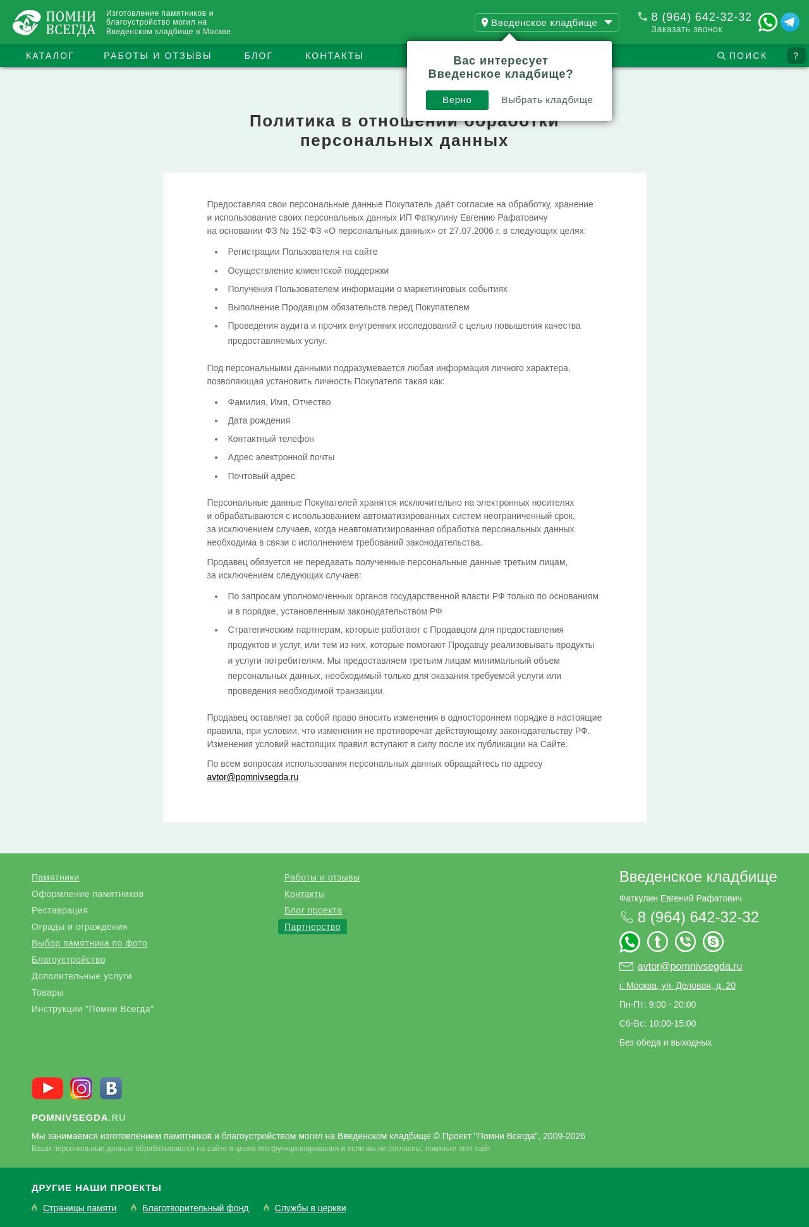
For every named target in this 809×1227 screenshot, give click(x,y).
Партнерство (312, 927)
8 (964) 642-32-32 (702, 17)
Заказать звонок (687, 29)
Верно (457, 99)
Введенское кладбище (698, 876)
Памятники (55, 877)
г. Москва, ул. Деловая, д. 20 (677, 985)
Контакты (334, 56)
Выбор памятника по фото (89, 943)
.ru (79, 1117)
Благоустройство (69, 960)
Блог (259, 56)
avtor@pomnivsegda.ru (253, 777)
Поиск (748, 56)
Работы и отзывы (158, 56)
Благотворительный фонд (195, 1208)
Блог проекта (313, 910)
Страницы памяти (79, 1208)
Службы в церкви (310, 1208)
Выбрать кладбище (547, 99)
